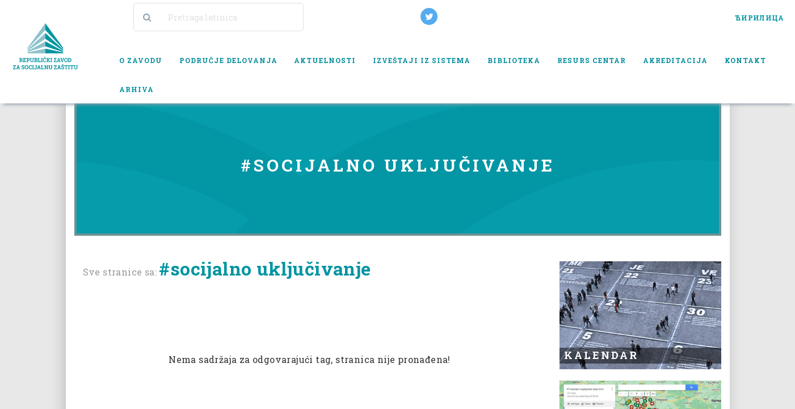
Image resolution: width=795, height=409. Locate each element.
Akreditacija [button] (675, 60)
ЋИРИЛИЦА (759, 17)
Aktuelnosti (325, 60)
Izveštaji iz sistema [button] (421, 60)
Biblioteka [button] (513, 60)
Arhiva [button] (136, 89)
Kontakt (745, 60)
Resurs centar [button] (591, 60)
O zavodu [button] (140, 60)
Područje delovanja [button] (228, 60)
